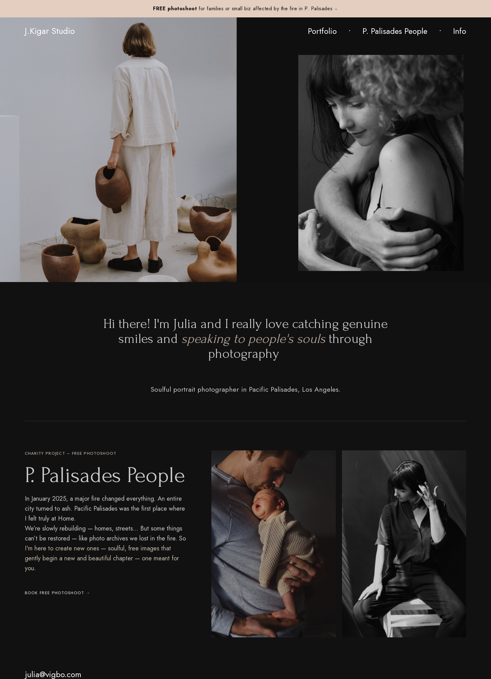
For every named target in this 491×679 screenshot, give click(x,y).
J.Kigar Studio (50, 31)
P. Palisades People (395, 31)
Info (459, 31)
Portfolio (322, 31)
